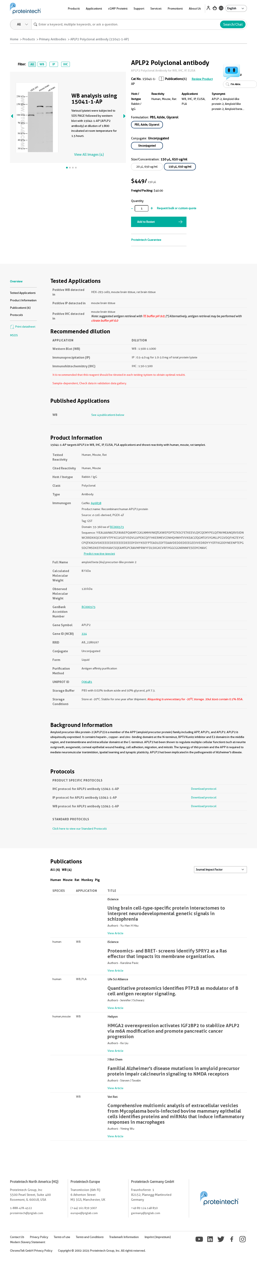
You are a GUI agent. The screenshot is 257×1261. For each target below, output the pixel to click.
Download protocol (203, 788)
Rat (77, 880)
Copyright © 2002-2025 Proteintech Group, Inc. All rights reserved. (101, 1250)
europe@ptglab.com (84, 1213)
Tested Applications (22, 293)
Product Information (23, 300)
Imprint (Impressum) (157, 1237)
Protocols (16, 315)
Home (14, 39)
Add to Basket (146, 221)
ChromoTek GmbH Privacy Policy (31, 1250)
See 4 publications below (107, 415)
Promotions (175, 8)
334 (84, 633)
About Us (195, 8)
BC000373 (117, 527)
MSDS (14, 335)
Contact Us (17, 1237)
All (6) (55, 870)
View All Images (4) (89, 155)
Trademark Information (124, 1237)
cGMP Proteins (117, 8)
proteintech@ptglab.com (26, 1213)
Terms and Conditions (89, 1237)
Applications (94, 8)
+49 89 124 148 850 (144, 1208)
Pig (97, 880)
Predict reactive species (99, 553)
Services (155, 8)
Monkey (87, 880)
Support (139, 8)
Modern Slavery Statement (27, 1242)
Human (55, 880)
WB (42, 64)
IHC (65, 64)
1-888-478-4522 (21, 1208)
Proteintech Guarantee (146, 239)
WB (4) (67, 870)
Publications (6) (20, 307)
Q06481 (87, 681)
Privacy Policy (39, 1237)
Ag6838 (96, 503)
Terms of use (62, 1237)
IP (53, 64)
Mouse (68, 880)
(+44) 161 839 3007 (84, 1208)
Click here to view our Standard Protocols (79, 828)
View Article (115, 933)
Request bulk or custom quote (176, 208)
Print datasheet (22, 326)
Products (74, 8)
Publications (174, 79)
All (32, 64)
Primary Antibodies (52, 39)
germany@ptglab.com (145, 1213)
